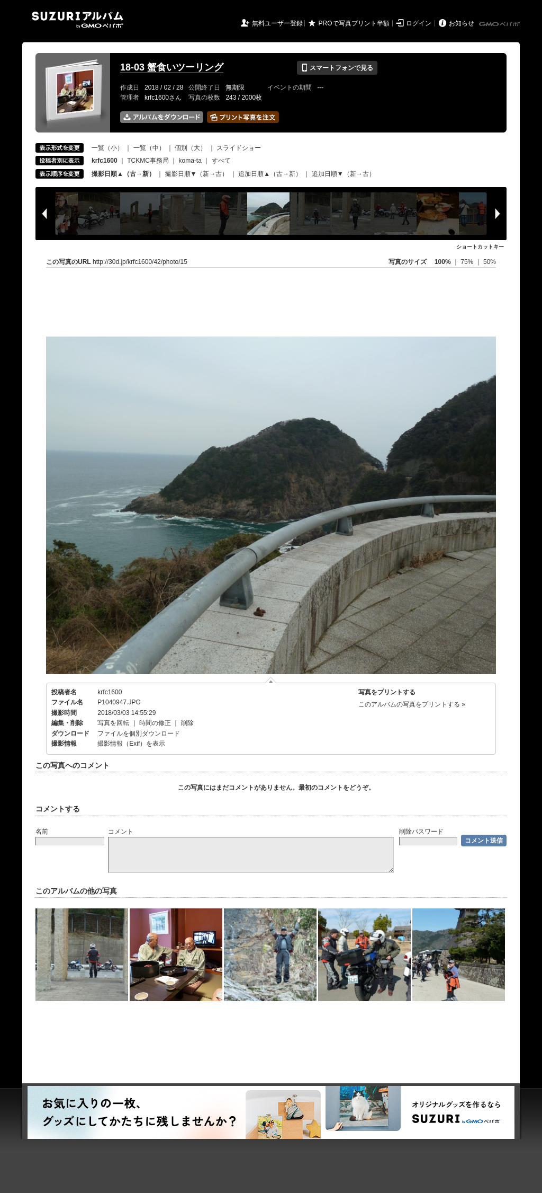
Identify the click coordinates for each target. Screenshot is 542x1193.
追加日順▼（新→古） (343, 174)
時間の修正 (155, 723)
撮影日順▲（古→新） (123, 174)
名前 (41, 831)
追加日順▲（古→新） (270, 174)
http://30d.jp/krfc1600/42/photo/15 (140, 262)
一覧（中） (149, 148)
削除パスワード (421, 831)
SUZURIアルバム (77, 19)
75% (467, 262)
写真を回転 (113, 723)
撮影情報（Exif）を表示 (131, 743)
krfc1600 (109, 692)
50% (489, 262)
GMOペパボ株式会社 (500, 24)
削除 (187, 723)
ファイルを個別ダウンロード (138, 733)
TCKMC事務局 (148, 160)
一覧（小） (107, 148)
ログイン (418, 23)
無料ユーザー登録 (277, 23)
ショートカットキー (480, 247)
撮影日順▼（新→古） (197, 174)
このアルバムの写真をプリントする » (411, 704)
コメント (120, 831)
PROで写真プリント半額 (354, 23)
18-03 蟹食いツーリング (171, 67)
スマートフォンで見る (337, 68)
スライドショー (238, 148)
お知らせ (461, 23)
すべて (221, 160)
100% (443, 262)
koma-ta (190, 160)
